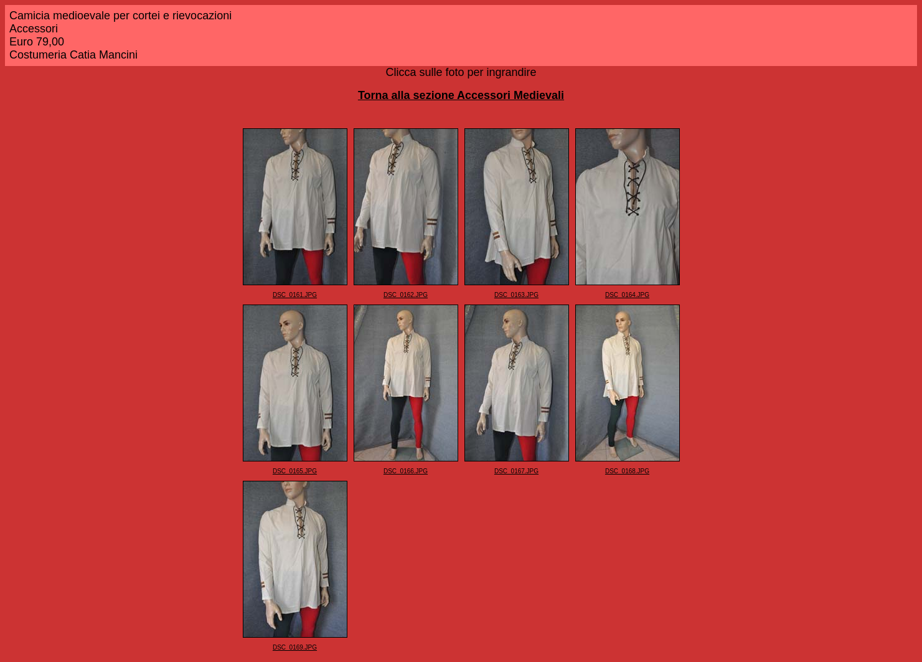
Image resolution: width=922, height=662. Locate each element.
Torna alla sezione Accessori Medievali (461, 95)
